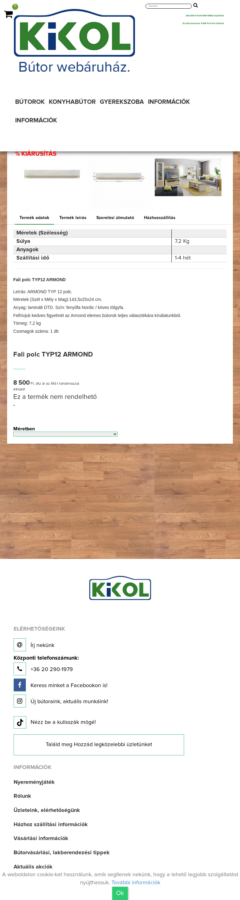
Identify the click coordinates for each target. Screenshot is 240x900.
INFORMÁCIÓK (169, 102)
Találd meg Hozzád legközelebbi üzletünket (99, 744)
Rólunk (22, 796)
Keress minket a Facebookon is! (60, 684)
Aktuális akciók (33, 867)
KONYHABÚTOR (72, 102)
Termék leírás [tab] (72, 218)
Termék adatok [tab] (34, 218)
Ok (120, 893)
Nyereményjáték (34, 782)
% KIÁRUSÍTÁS (36, 154)
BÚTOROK (30, 102)
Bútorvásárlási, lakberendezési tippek (62, 853)
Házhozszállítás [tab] (159, 218)
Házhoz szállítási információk (51, 824)
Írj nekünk (34, 644)
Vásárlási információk (41, 838)
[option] (52, 178)
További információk (136, 882)
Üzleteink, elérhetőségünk (47, 810)
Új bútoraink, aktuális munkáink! (61, 701)
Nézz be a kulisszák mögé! (55, 723)
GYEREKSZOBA (122, 102)
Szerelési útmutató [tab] (115, 218)
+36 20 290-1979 (46, 665)
